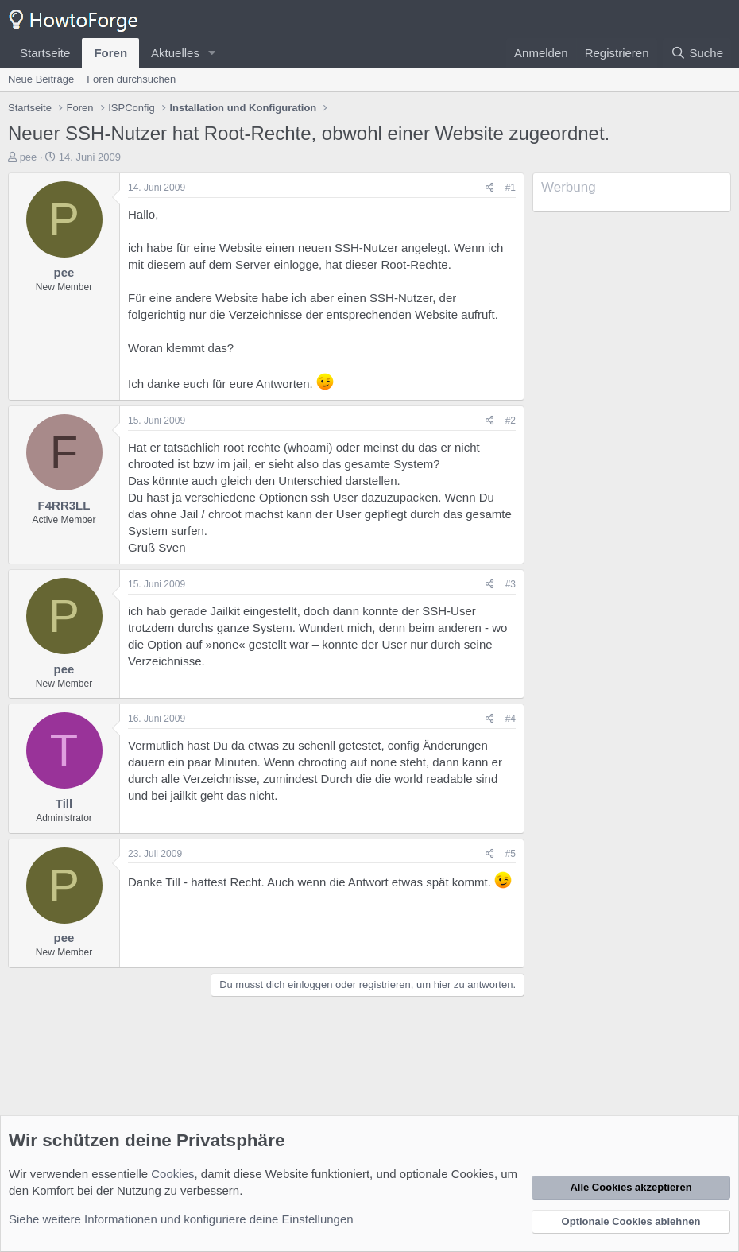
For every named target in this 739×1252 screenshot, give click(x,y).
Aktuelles (175, 53)
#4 (510, 718)
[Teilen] (490, 188)
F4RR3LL (64, 505)
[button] (212, 53)
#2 (510, 420)
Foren (110, 53)
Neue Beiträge (41, 79)
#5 (510, 853)
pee (28, 157)
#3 (510, 584)
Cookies (172, 1173)
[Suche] (697, 53)
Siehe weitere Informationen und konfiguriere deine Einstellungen (181, 1219)
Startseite (45, 53)
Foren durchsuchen (131, 79)
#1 (510, 187)
